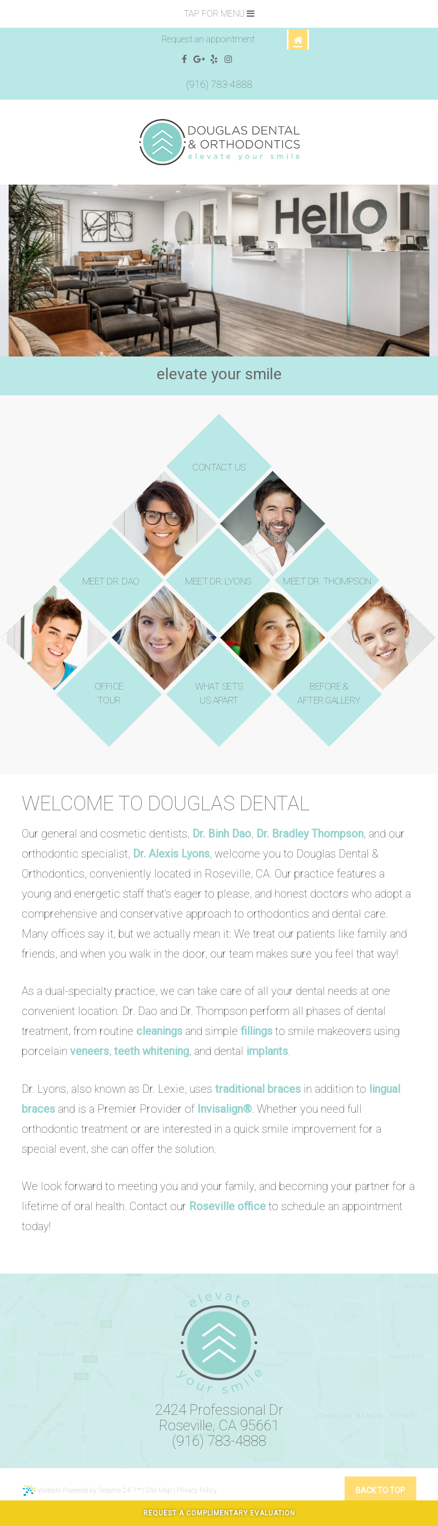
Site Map (159, 1490)
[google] (199, 59)
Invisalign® (224, 1109)
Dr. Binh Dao (221, 833)
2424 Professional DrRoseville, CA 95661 (219, 1417)
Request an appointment (208, 39)
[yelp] (214, 59)
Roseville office (227, 1206)
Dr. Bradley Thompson (310, 833)
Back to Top (380, 1490)
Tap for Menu (219, 13)
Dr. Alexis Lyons (171, 853)
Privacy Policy (197, 1490)
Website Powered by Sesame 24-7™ (82, 1490)
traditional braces (258, 1089)
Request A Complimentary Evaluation (219, 1513)
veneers (89, 1051)
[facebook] (184, 59)
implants (267, 1051)
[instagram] (229, 59)
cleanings (159, 1031)
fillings (256, 1031)
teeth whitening (151, 1051)
